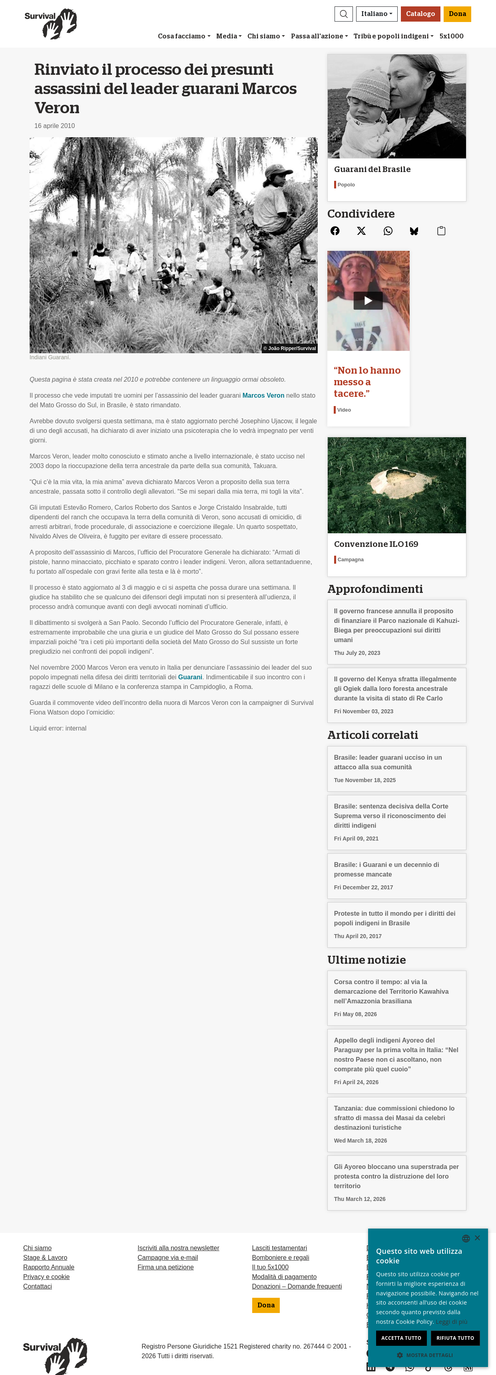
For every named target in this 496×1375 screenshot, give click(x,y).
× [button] (477, 1238)
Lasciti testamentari (279, 1232)
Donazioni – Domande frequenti (297, 1271)
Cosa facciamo (181, 36)
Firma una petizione (165, 1252)
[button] (344, 14)
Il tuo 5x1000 (270, 1252)
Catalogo (420, 14)
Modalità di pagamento (284, 1261)
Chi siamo (263, 36)
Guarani (190, 677)
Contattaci (37, 1271)
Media (226, 36)
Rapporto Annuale (48, 1252)
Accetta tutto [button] (401, 1338)
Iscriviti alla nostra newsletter (178, 1232)
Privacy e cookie (46, 1261)
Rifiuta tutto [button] (455, 1338)
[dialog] (428, 1298)
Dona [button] (457, 14)
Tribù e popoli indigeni (391, 36)
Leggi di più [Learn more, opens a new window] (452, 1321)
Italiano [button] (374, 14)
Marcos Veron (264, 395)
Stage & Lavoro (45, 1242)
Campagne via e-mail (167, 1242)
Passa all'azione (317, 36)
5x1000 (452, 36)
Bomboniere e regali (280, 1242)
